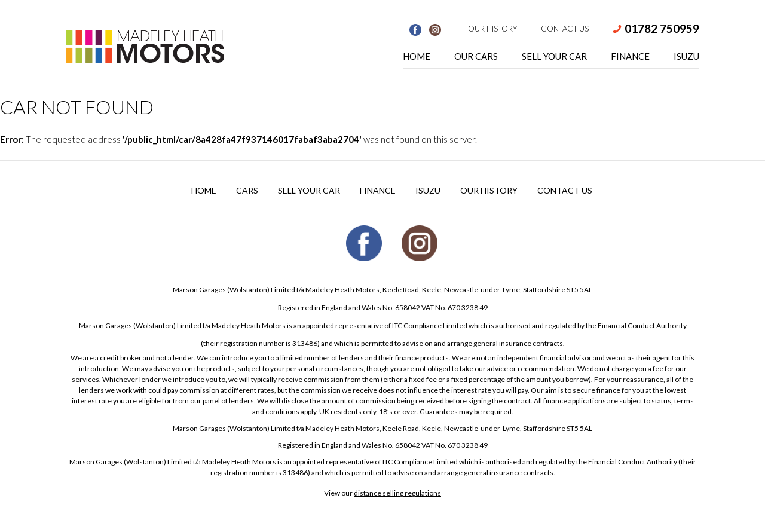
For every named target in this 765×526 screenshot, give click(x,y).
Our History (492, 28)
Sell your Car (309, 190)
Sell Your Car (554, 56)
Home (416, 56)
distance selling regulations (397, 492)
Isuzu (686, 56)
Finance (630, 56)
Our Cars (476, 56)
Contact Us (565, 28)
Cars (247, 190)
